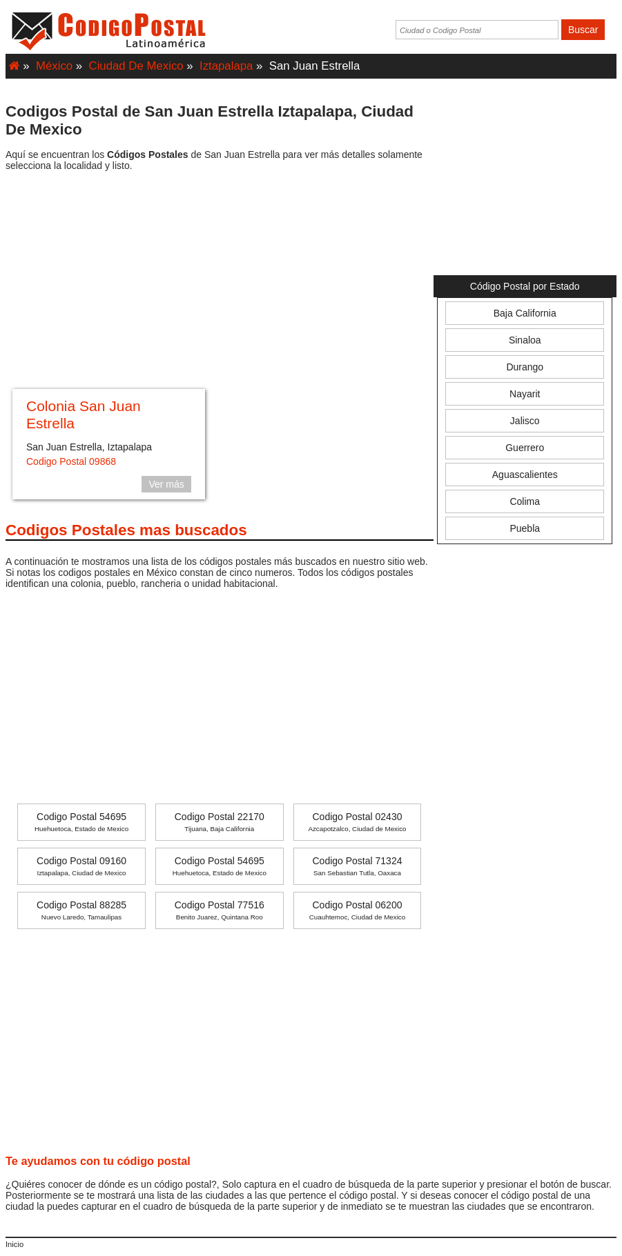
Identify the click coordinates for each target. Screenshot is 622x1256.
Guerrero (524, 447)
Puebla (524, 528)
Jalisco (525, 420)
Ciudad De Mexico (136, 65)
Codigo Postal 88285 (81, 910)
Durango (524, 366)
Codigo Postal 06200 (357, 910)
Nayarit (524, 393)
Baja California (525, 313)
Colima (524, 501)
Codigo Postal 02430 (357, 822)
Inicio (14, 1244)
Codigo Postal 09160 (81, 866)
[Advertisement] (220, 282)
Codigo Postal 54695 (81, 822)
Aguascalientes (525, 474)
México (54, 65)
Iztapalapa (226, 65)
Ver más (166, 484)
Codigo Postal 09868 (71, 461)
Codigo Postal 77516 (219, 910)
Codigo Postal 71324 (357, 866)
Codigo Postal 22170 (219, 822)
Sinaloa (525, 340)
